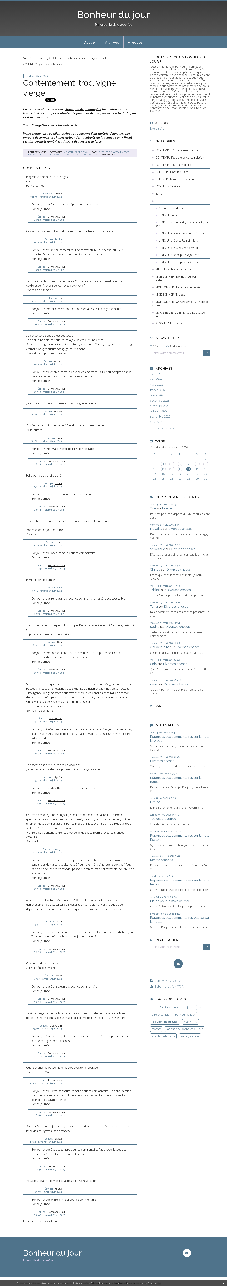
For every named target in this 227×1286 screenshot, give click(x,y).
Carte (159, 706)
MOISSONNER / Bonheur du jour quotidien (174, 278)
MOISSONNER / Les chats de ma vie (177, 287)
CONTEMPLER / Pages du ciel (173, 165)
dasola (58, 1138)
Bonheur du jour (113, 14)
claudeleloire (159, 647)
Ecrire (158, 193)
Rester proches (161, 860)
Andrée (58, 361)
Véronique (157, 549)
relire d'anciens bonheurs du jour (172, 1007)
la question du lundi (165, 1022)
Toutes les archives (162, 428)
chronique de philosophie (83, 109)
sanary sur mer (190, 1036)
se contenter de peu (74, 154)
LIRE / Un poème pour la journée (179, 255)
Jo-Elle (58, 1188)
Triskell (155, 590)
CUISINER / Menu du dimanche (174, 179)
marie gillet (190, 1022)
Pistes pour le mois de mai (169, 901)
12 (171, 469)
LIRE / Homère (168, 215)
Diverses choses (180, 529)
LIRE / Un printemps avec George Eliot (182, 262)
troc (89, 154)
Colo (59, 642)
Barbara (57, 193)
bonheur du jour (185, 1015)
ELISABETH (56, 1025)
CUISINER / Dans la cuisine (172, 172)
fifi (60, 298)
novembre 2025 (159, 406)
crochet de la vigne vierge (114, 152)
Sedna (58, 483)
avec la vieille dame (163, 1036)
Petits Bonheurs (54, 1080)
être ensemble (160, 1015)
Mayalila (156, 529)
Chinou (155, 569)
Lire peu (168, 508)
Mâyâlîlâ (57, 777)
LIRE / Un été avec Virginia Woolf (179, 248)
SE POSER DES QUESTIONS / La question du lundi (179, 314)
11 (163, 469)
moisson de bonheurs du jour (184, 1029)
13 (180, 469)
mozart (156, 1029)
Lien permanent (35, 152)
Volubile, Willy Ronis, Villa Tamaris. (43, 64)
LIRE (158, 201)
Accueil (90, 42)
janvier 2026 (157, 395)
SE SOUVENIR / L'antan (169, 323)
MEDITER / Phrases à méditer (173, 269)
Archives (112, 42)
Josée (59, 542)
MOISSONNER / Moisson (76, 152)
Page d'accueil (98, 58)
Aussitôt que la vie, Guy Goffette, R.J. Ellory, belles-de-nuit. (54, 58)
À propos (135, 42)
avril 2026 (156, 379)
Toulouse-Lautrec (163, 819)
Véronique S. (55, 718)
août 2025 (156, 422)
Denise (58, 975)
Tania (59, 921)
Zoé (153, 508)
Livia (59, 438)
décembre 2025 (159, 401)
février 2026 (157, 390)
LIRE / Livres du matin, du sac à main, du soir (181, 224)
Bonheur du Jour (56, 216)
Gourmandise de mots (172, 208)
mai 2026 (155, 374)
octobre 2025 (158, 411)
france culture (34, 154)
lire (200, 1007)
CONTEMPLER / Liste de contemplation (179, 157)
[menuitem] (90, 42)
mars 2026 (156, 384)
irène (154, 684)
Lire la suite (157, 128)
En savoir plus (154, 1283)
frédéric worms (53, 154)
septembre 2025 (160, 416)
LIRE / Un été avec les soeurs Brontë (181, 233)
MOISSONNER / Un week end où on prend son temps (180, 303)
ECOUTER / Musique (167, 186)
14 (188, 469)
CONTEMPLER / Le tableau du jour (176, 150)
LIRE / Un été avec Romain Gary (178, 240)
